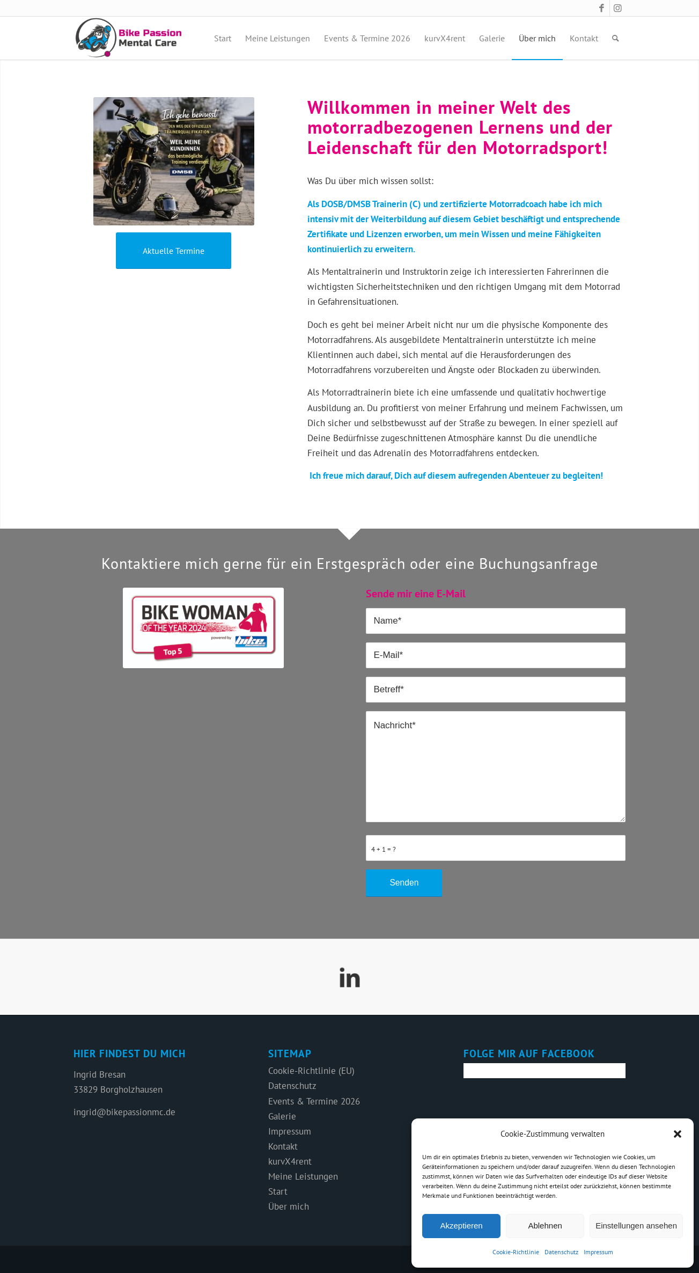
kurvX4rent (290, 1161)
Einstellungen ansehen (636, 1225)
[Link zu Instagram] (618, 8)
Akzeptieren (461, 1225)
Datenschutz (561, 1252)
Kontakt (283, 1146)
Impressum (598, 1252)
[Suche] (615, 38)
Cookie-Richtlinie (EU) (311, 1071)
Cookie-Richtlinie (515, 1252)
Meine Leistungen (303, 1176)
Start (278, 1191)
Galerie (282, 1116)
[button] (677, 1134)
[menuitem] (222, 38)
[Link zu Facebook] (601, 8)
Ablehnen (545, 1225)
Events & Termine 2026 (314, 1101)
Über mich (288, 1206)
